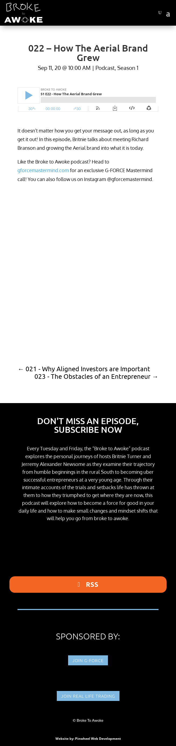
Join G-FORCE (88, 660)
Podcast (105, 67)
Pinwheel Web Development (98, 738)
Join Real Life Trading (88, 696)
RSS (92, 584)
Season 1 (127, 67)
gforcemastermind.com (43, 170)
